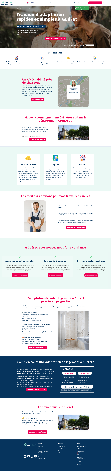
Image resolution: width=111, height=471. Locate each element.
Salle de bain (52, 3)
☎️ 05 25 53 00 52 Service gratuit (81, 8)
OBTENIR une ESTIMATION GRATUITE (55, 38)
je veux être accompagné (37, 139)
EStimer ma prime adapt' (95, 2)
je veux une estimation (55, 275)
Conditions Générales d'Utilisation (43, 452)
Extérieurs (65, 3)
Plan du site (41, 448)
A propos (40, 446)
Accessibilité (59, 3)
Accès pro (84, 3)
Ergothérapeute (61, 446)
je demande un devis (91, 275)
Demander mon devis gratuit (76, 227)
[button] (79, 3)
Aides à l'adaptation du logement (63, 449)
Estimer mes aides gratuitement (36, 389)
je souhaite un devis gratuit (37, 347)
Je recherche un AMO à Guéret (37, 432)
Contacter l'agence (38, 99)
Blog (59, 452)
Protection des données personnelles (43, 455)
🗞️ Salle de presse (81, 448)
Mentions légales (42, 458)
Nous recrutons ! (80, 451)
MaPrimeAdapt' (72, 3)
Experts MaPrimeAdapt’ (82, 446)
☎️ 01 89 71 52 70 (106, 2)
